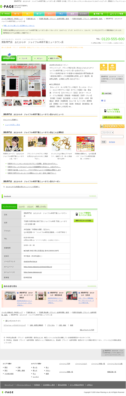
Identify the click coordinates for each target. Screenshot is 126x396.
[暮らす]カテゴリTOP (87, 330)
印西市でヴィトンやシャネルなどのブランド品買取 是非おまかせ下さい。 (33, 164)
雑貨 (71, 325)
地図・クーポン (41, 206)
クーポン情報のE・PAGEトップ (12, 19)
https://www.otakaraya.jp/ (33, 272)
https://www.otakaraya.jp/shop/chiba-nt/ (38, 267)
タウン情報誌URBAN (77, 385)
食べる (35, 367)
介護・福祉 (62, 325)
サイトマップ (9, 385)
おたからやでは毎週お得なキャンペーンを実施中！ (23, 187)
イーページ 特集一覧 (98, 364)
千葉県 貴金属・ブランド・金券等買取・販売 (54, 19)
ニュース (22, 206)
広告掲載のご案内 (49, 385)
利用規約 (37, 385)
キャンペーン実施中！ (10, 120)
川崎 (18, 367)
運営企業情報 (62, 385)
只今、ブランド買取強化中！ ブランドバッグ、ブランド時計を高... (86, 300)
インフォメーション (9, 206)
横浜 (6, 367)
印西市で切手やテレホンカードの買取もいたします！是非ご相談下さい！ (32, 173)
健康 (47, 374)
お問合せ (90, 385)
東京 (6, 370)
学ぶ (34, 374)
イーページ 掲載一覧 (66, 372)
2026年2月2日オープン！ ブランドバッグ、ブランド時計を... (24, 303)
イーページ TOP (64, 364)
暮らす (35, 370)
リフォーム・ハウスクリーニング (15, 325)
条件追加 (112, 142)
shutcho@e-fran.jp (30, 261)
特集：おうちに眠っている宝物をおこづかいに (19, 25)
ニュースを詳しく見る (12, 125)
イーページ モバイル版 (114, 364)
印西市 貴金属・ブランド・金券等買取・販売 (87, 19)
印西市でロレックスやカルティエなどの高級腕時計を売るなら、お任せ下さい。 (34, 167)
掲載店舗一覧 (111, 372)
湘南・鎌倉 (21, 370)
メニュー (30, 206)
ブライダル (51, 325)
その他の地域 (9, 374)
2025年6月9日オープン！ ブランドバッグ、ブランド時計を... (55, 300)
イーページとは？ (81, 364)
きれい (48, 370)
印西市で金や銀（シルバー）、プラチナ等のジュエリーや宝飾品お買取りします (34, 170)
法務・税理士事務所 (36, 325)
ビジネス (36, 377)
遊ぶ (47, 367)
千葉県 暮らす (31, 19)
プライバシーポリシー (23, 385)
